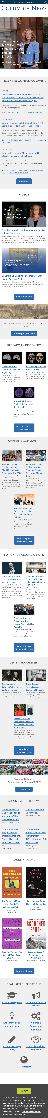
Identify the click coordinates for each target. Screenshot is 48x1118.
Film (44, 112)
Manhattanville (16, 140)
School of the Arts (30, 140)
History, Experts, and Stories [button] (24, 333)
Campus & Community (15, 112)
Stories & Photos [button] (24, 789)
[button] (2, 2)
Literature (28, 112)
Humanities (37, 112)
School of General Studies (18, 172)
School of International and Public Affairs (22, 170)
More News (24, 181)
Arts (8, 140)
